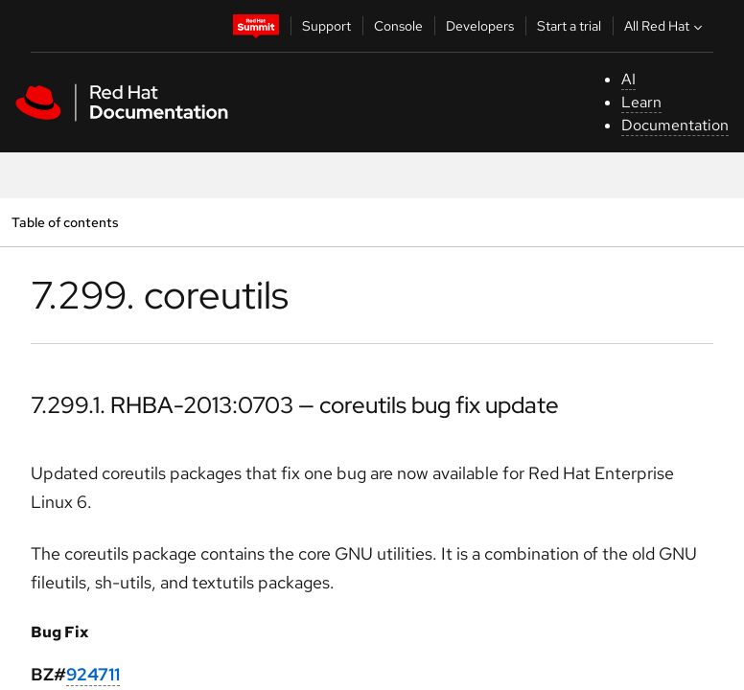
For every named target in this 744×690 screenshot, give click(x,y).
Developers (480, 25)
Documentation (675, 125)
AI (628, 79)
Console (398, 25)
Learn (641, 102)
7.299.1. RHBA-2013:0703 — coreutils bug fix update (295, 405)
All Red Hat (665, 25)
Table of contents (65, 222)
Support (326, 25)
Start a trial (569, 25)
